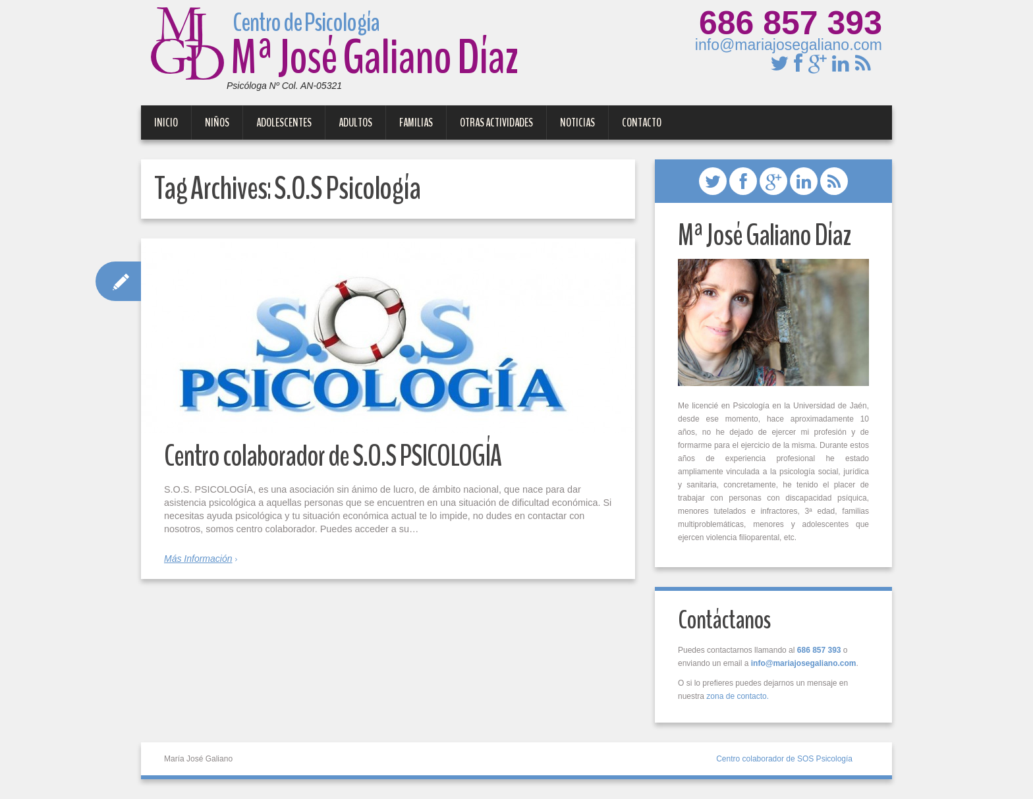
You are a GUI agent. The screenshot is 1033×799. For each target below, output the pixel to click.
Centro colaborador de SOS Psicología (784, 758)
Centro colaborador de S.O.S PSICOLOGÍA (332, 456)
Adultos (355, 122)
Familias (416, 122)
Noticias (577, 122)
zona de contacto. (737, 696)
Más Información (198, 558)
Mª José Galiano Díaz (334, 51)
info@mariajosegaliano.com (788, 44)
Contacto (641, 122)
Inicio (166, 122)
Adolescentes (284, 122)
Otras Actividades (496, 122)
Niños (217, 122)
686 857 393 (790, 23)
